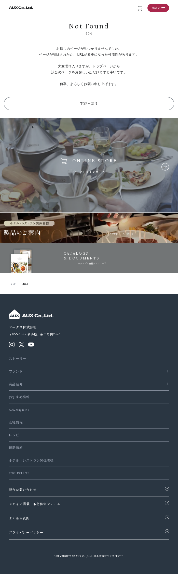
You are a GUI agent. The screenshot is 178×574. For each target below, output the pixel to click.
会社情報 (16, 422)
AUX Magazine (19, 410)
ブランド (16, 371)
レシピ (14, 435)
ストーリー (17, 358)
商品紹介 (16, 384)
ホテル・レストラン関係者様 (31, 460)
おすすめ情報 (19, 397)
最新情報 (16, 448)
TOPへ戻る (89, 103)
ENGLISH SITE (19, 473)
